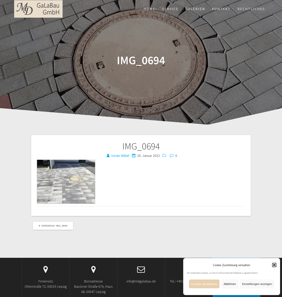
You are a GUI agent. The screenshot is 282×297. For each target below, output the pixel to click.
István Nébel (120, 155)
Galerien (195, 9)
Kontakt (221, 9)
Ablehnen (230, 284)
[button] (274, 265)
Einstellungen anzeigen (257, 284)
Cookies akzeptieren (204, 284)
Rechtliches (251, 9)
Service (170, 9)
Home (149, 9)
